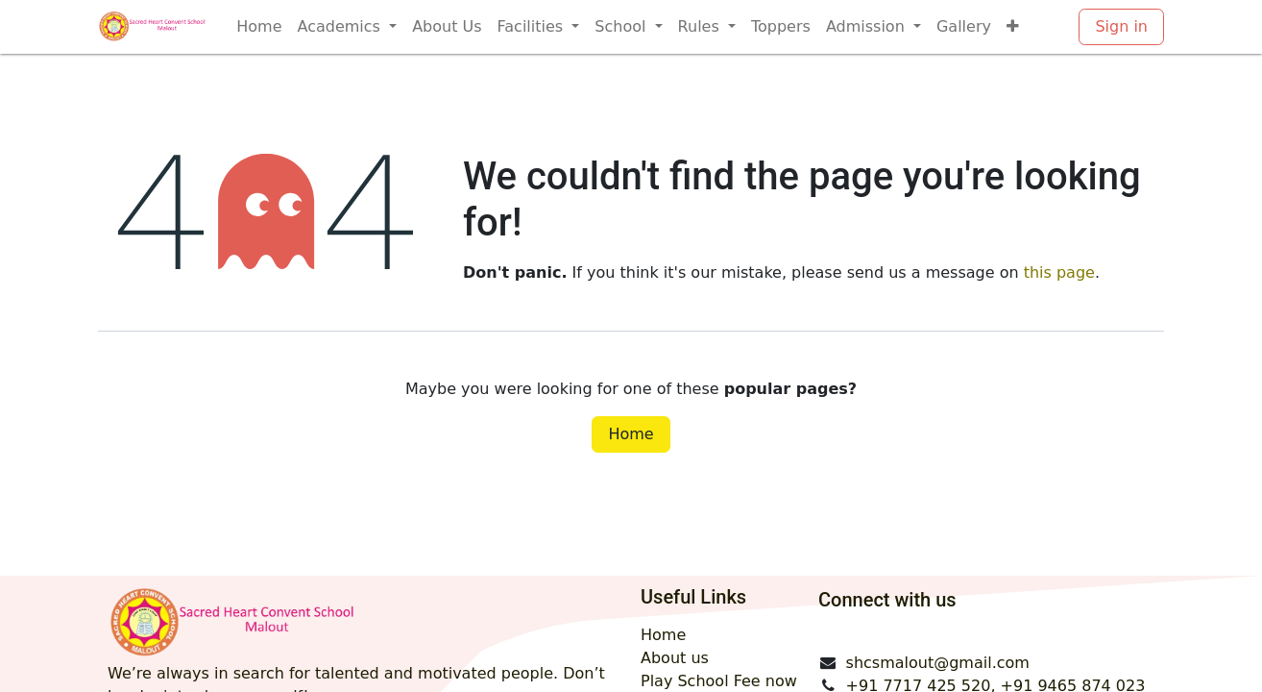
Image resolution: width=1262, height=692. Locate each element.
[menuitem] (259, 27)
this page (1059, 272)
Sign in (1121, 26)
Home (630, 434)
